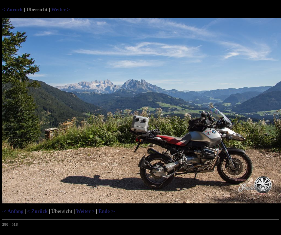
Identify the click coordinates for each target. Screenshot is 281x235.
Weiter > (60, 9)
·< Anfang (12, 211)
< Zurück (12, 9)
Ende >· (106, 211)
